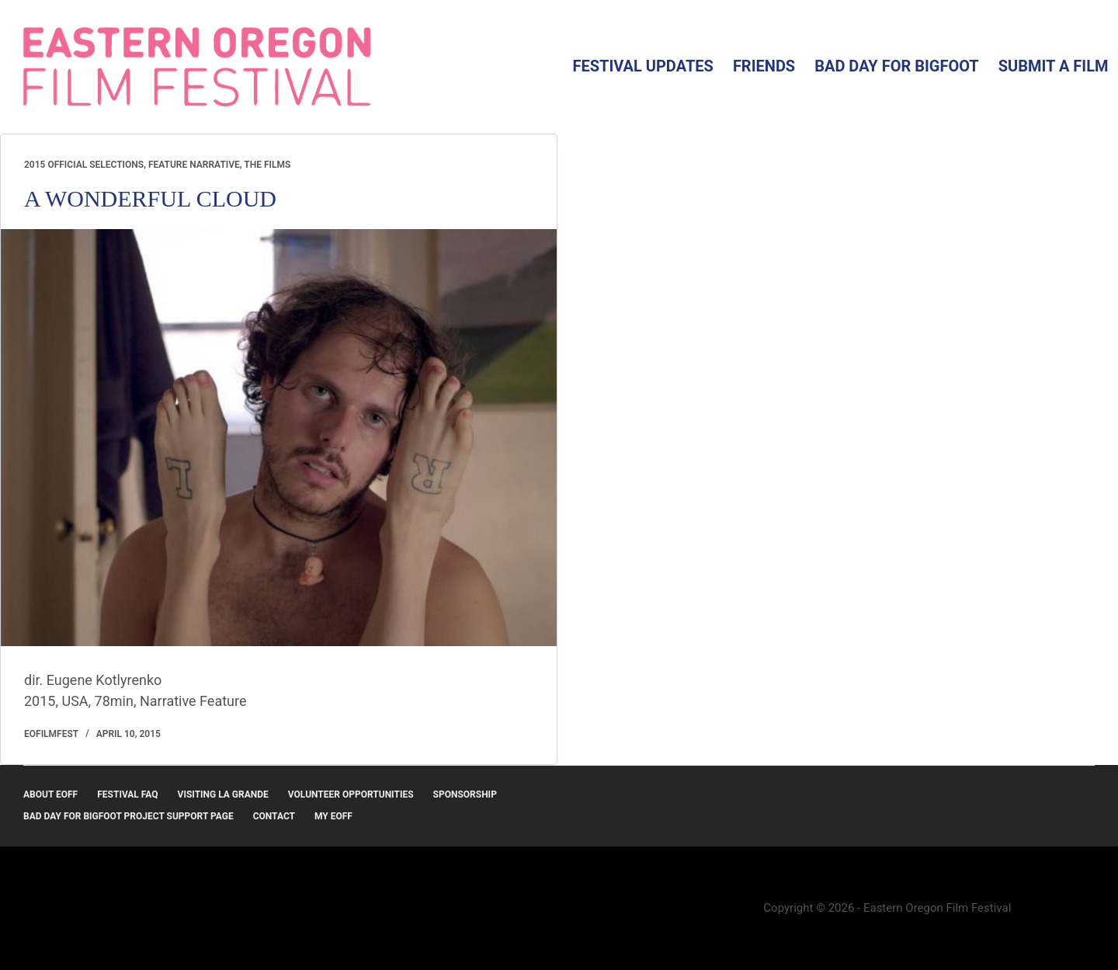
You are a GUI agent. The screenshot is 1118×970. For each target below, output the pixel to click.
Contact (274, 816)
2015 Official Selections (84, 164)
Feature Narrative (194, 164)
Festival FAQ (127, 794)
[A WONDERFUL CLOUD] (279, 437)
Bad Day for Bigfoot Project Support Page (128, 816)
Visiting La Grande (223, 794)
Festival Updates (642, 66)
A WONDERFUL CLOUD (150, 198)
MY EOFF (333, 816)
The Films (267, 164)
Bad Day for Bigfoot (896, 66)
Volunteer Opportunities (351, 794)
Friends (764, 66)
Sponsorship (465, 794)
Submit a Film (1053, 66)
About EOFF (50, 794)
